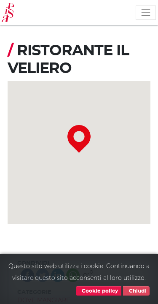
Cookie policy (98, 290)
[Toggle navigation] (146, 12)
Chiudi (136, 290)
